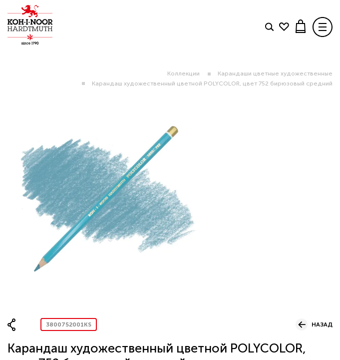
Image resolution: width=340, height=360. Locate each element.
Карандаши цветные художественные (275, 73)
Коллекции (183, 73)
